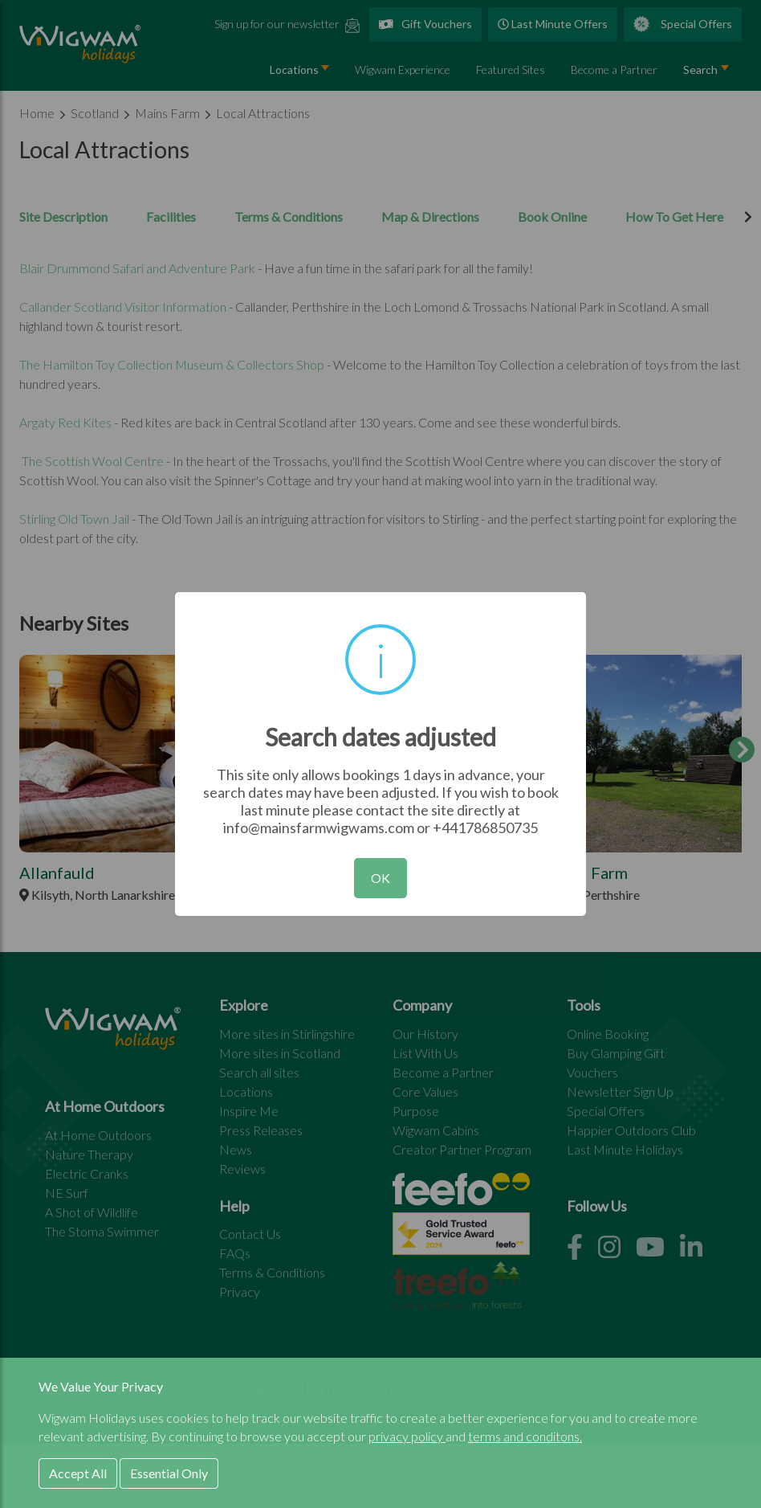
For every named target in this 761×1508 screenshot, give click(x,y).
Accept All (78, 1473)
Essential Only (169, 1473)
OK (380, 877)
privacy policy (407, 1436)
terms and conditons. (525, 1436)
